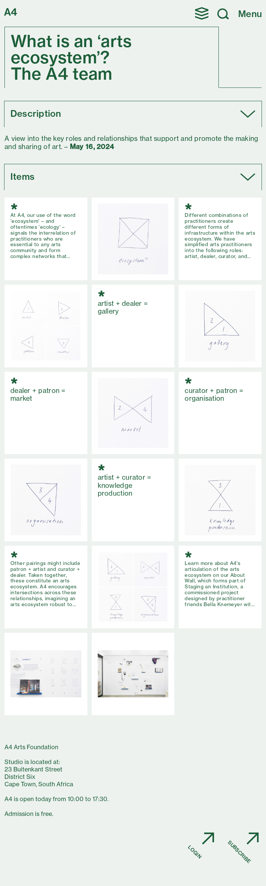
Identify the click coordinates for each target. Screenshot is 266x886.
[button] (201, 13)
